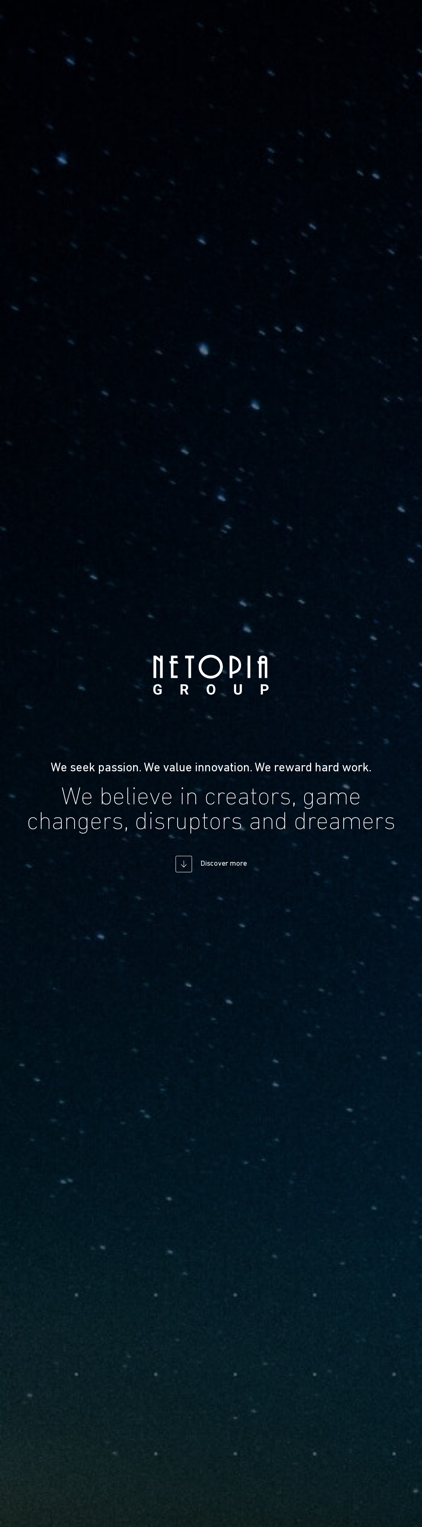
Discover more (223, 864)
